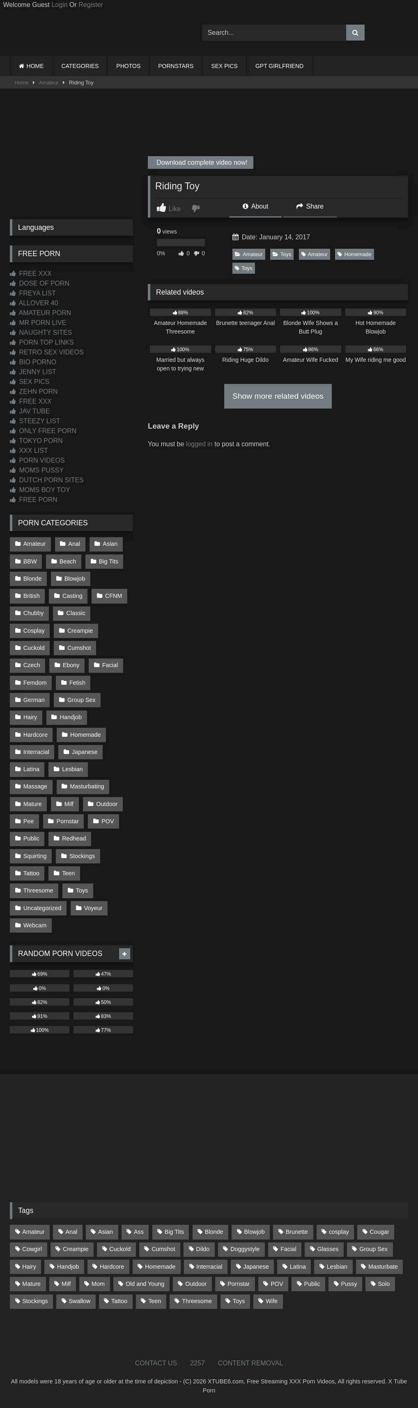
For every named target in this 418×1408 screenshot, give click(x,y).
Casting (72, 596)
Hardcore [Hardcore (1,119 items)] (112, 1266)
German (34, 700)
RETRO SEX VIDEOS (47, 352)
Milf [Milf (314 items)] (66, 1284)
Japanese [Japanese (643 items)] (256, 1266)
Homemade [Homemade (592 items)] (160, 1266)
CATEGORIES (80, 66)
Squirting (35, 856)
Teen (68, 873)
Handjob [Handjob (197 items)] (68, 1266)
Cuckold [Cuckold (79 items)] (120, 1249)
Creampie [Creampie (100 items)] (75, 1249)
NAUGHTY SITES (41, 332)
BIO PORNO (33, 362)
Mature (32, 804)
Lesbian (72, 769)
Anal (74, 543)
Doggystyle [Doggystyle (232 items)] (245, 1249)
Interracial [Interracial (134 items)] (209, 1266)
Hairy (30, 717)
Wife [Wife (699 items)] (272, 1301)
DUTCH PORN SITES (47, 480)
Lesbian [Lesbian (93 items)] (337, 1266)
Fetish (77, 682)
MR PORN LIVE (38, 322)
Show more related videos (278, 396)
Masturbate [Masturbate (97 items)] (383, 1266)
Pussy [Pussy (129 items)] (349, 1284)
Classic (76, 613)
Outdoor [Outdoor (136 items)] (196, 1284)
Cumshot (79, 648)
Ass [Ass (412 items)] (139, 1232)
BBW (30, 561)
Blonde (32, 578)
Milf (68, 804)
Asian (110, 543)
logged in (199, 444)
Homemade (354, 254)
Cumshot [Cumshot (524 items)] (163, 1249)
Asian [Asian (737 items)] (105, 1232)
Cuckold (34, 648)
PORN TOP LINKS (42, 342)
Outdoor (106, 804)
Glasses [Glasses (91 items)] (327, 1249)
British (31, 596)
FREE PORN (33, 499)
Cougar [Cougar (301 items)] (379, 1232)
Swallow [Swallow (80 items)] (79, 1301)
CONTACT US (156, 1363)
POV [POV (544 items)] (277, 1284)
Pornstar (68, 821)
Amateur (49, 82)
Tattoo (31, 873)
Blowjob (74, 578)
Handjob (71, 717)
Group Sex (81, 700)
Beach (68, 561)
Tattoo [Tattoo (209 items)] (119, 1301)
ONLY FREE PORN (43, 430)
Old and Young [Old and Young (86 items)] (145, 1284)
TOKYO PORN (36, 440)
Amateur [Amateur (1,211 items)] (33, 1232)
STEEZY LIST (35, 421)
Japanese (84, 752)
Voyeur (93, 908)
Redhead (74, 838)
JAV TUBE (30, 411)
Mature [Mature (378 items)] (31, 1284)
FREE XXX (31, 273)
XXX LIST (29, 450)
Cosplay (34, 630)
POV (107, 821)
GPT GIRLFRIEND (279, 66)
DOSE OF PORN (39, 283)
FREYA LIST (33, 293)
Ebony (71, 665)
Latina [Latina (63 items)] (298, 1266)
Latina (31, 769)
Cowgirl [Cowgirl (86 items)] (32, 1249)
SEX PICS (224, 66)
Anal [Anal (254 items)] (71, 1232)
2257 (197, 1363)
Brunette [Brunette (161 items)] (297, 1232)
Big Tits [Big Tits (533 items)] (174, 1232)
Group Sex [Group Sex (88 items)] (373, 1249)
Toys (282, 254)
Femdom (35, 682)
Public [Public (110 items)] (312, 1284)
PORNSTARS (175, 66)
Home (22, 82)
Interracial (36, 752)
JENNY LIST (33, 371)
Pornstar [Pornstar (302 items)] (238, 1284)
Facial (110, 665)
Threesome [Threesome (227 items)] (197, 1301)
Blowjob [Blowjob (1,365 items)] (254, 1232)
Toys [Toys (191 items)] (239, 1301)
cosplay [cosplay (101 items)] (339, 1232)
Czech (31, 665)
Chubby (33, 613)
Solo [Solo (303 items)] (384, 1284)
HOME (35, 66)
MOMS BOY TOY (40, 489)
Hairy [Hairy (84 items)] (29, 1266)
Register (90, 4)
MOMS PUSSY (37, 470)
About (255, 206)
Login (59, 4)
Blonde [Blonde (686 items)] (214, 1232)
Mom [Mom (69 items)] (98, 1284)
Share (310, 206)
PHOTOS (128, 66)
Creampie (80, 630)
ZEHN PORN (34, 391)
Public (31, 838)
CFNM (113, 596)
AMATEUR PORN (40, 312)
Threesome (38, 890)
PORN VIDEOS (37, 460)
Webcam (35, 925)
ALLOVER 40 (34, 303)
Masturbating (87, 786)
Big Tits (108, 561)
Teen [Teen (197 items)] (154, 1301)
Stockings (82, 856)
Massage (35, 786)
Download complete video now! (201, 162)
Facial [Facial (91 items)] (288, 1249)
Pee (28, 821)
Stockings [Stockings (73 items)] (35, 1301)
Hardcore (35, 734)
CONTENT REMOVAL (250, 1363)
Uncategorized (42, 908)
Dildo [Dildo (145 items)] (203, 1249)
